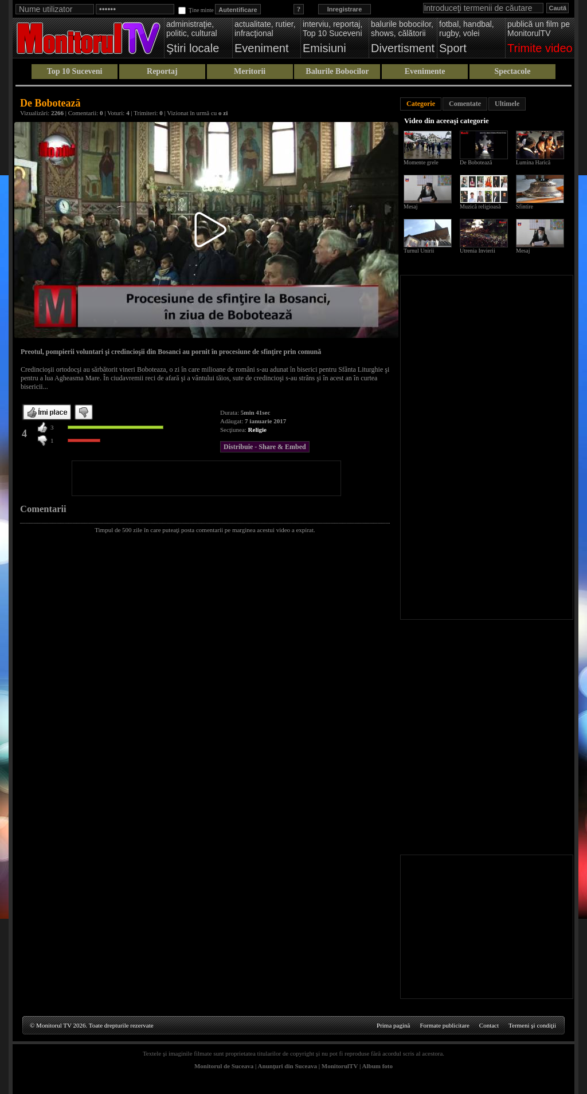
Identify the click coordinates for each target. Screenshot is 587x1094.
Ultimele (507, 104)
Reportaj (162, 71)
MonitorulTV (340, 1065)
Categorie (420, 104)
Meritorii (249, 71)
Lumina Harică (533, 162)
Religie (257, 429)
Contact (489, 1025)
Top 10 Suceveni (75, 71)
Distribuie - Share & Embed (265, 447)
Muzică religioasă (480, 206)
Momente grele (421, 162)
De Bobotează (476, 162)
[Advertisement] (206, 478)
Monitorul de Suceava (223, 1065)
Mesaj (410, 206)
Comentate (465, 104)
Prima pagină (393, 1025)
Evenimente (425, 71)
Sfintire (524, 206)
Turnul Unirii (419, 250)
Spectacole (512, 71)
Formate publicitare (444, 1025)
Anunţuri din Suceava (287, 1065)
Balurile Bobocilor (337, 71)
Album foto (377, 1065)
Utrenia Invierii (477, 250)
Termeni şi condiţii (532, 1025)
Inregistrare (344, 9)
